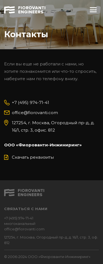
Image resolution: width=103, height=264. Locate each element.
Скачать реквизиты (33, 157)
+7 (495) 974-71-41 (30, 102)
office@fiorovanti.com (35, 112)
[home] (24, 9)
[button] (93, 10)
